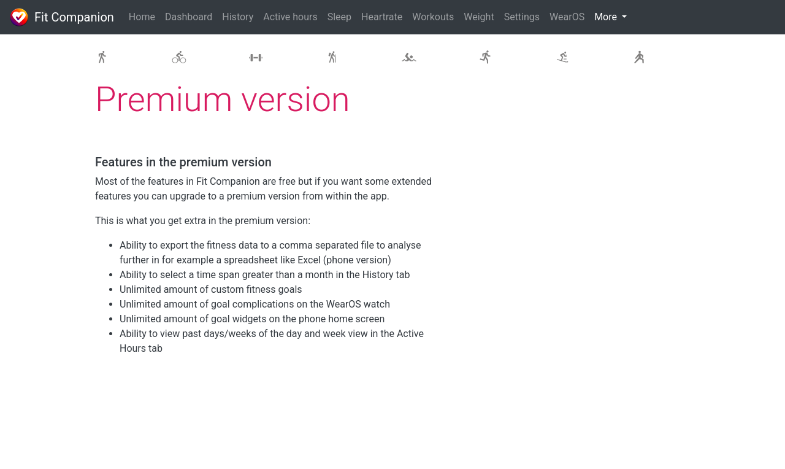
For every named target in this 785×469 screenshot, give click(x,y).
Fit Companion (62, 17)
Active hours (290, 17)
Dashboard (188, 17)
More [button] (606, 17)
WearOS (567, 17)
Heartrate (381, 17)
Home (142, 17)
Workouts (433, 17)
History (237, 17)
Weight (479, 17)
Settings (522, 17)
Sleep (339, 17)
